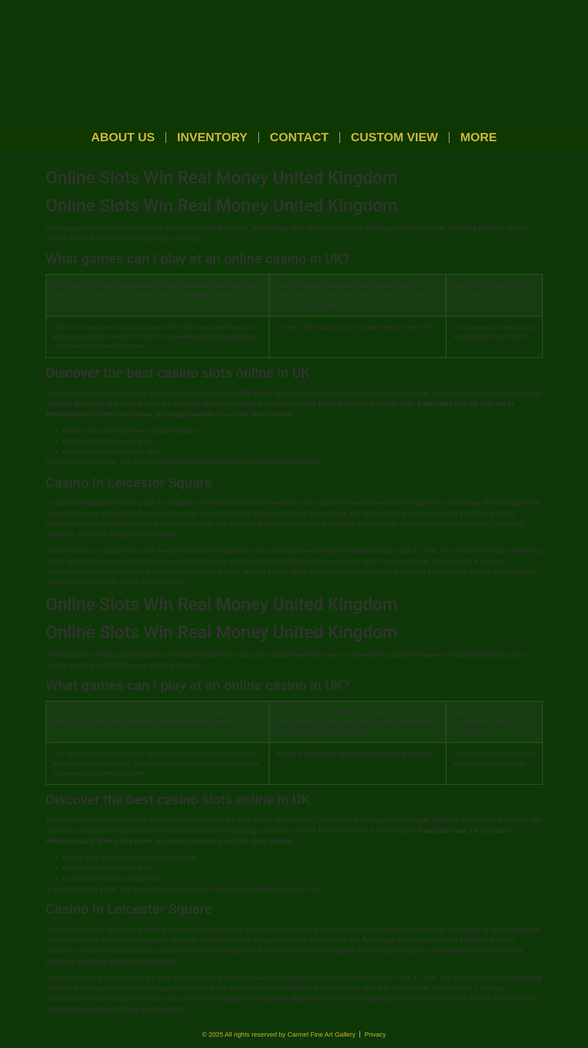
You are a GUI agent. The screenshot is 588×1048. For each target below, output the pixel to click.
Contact (299, 137)
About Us (123, 137)
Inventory (212, 137)
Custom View (394, 137)
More (478, 137)
